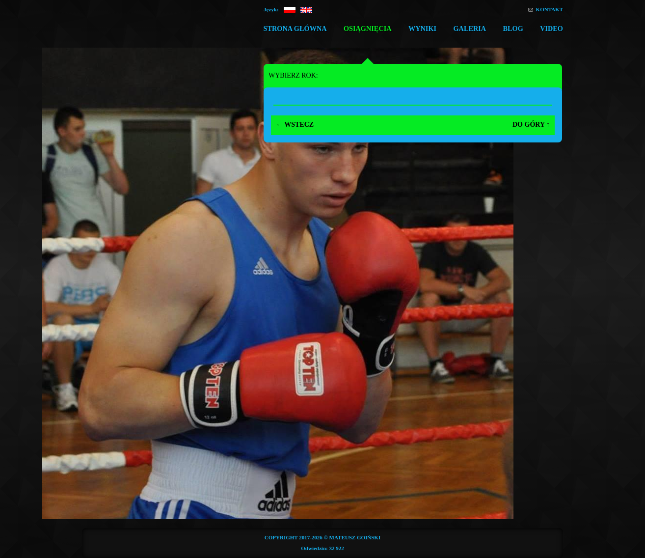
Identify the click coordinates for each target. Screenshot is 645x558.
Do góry (531, 124)
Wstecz (295, 124)
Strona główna (294, 28)
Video (551, 28)
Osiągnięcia (368, 28)
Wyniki (422, 28)
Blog (513, 28)
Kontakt (549, 9)
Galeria (469, 28)
